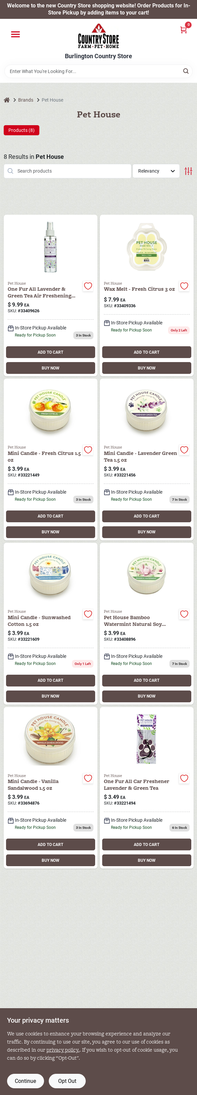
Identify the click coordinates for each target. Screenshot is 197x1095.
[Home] (7, 100)
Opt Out (67, 1081)
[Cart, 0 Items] (183, 29)
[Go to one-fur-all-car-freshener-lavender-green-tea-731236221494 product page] (147, 788)
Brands (25, 100)
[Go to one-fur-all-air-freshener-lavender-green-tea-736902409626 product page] (50, 296)
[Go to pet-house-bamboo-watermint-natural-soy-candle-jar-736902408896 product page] (147, 624)
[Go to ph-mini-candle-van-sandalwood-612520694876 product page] (50, 788)
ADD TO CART (50, 352)
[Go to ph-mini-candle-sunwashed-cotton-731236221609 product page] (50, 624)
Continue (25, 1081)
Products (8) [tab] (21, 130)
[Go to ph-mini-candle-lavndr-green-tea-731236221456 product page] (147, 459)
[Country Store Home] (98, 36)
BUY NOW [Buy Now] (51, 368)
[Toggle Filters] (188, 171)
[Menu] (15, 34)
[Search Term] (98, 71)
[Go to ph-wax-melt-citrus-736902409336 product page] (147, 296)
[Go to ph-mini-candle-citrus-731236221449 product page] (50, 459)
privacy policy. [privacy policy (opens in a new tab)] (63, 1049)
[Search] (186, 70)
